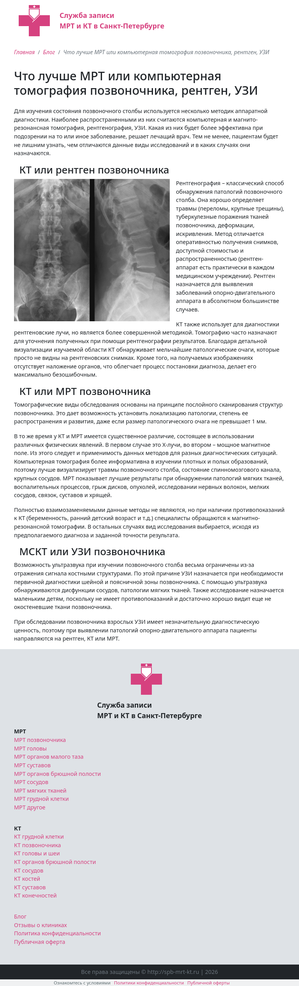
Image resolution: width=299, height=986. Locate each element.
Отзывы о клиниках (40, 925)
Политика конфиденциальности (57, 933)
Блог (49, 52)
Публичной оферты (208, 983)
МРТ (20, 731)
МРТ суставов (32, 765)
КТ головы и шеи (37, 853)
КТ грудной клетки (39, 836)
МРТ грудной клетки (41, 798)
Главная (24, 52)
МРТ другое (30, 807)
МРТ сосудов (31, 782)
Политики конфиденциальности (149, 983)
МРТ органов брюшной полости (57, 773)
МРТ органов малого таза (49, 756)
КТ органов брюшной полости (55, 862)
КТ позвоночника (37, 845)
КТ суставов (30, 887)
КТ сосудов (28, 870)
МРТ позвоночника (40, 739)
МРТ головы (30, 748)
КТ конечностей (35, 895)
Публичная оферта (39, 941)
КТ (17, 828)
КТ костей (27, 878)
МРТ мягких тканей (40, 790)
